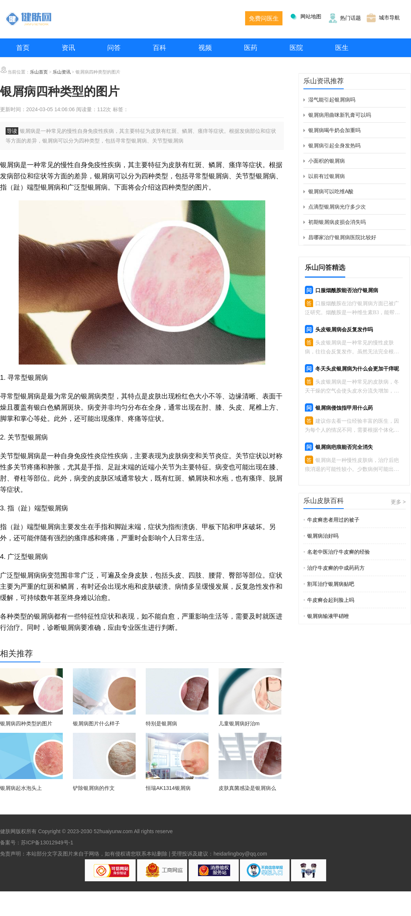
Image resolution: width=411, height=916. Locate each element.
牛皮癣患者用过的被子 (331, 520)
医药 (250, 47)
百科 (159, 47)
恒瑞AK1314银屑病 (168, 788)
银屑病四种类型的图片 (26, 723)
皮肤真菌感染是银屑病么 (247, 788)
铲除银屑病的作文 (94, 788)
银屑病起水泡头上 (21, 788)
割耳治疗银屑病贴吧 (328, 584)
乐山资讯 (62, 72)
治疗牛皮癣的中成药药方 (334, 568)
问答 (114, 47)
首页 (23, 47)
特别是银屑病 (161, 723)
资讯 (68, 47)
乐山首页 (39, 72)
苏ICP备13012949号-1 (47, 842)
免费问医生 (264, 18)
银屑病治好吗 (321, 536)
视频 (205, 47)
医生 (342, 47)
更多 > (398, 502)
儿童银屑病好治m (239, 723)
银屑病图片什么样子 (96, 723)
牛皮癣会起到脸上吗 (328, 600)
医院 (296, 47)
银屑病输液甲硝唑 (326, 616)
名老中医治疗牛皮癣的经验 (336, 552)
